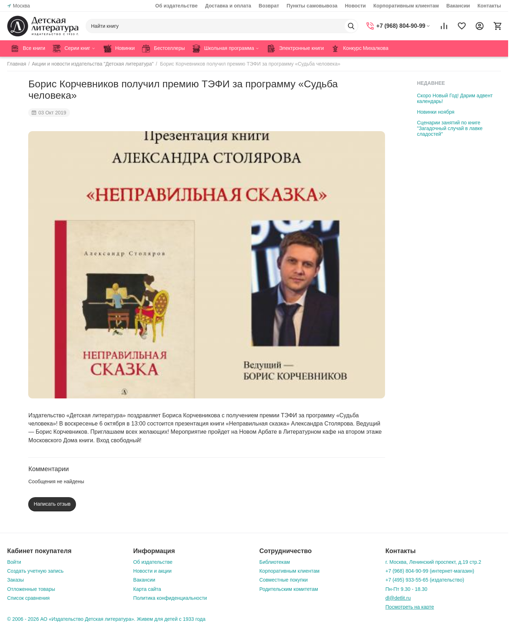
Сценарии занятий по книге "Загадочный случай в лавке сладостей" (449, 128)
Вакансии (458, 6)
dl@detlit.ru (398, 598)
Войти (14, 562)
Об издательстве (176, 6)
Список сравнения (28, 598)
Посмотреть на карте (409, 607)
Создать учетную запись (35, 571)
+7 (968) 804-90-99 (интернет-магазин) (429, 571)
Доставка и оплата (228, 6)
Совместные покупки (283, 580)
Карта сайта (147, 589)
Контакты (489, 6)
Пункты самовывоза (312, 6)
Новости (355, 6)
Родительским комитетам (288, 589)
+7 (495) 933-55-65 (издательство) (424, 580)
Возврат (269, 6)
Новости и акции (152, 571)
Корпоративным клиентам (406, 6)
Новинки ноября (435, 112)
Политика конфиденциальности (170, 598)
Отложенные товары (31, 589)
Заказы (15, 580)
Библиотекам (274, 562)
